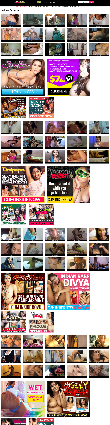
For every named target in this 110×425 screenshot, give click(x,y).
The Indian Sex (7, 362)
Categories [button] (53, 2)
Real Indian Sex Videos (62, 372)
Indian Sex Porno (87, 362)
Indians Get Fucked (61, 353)
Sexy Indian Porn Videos (63, 362)
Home (39, 2)
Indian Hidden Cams (35, 381)
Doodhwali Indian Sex (9, 353)
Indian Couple (60, 381)
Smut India (85, 353)
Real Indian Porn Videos (36, 372)
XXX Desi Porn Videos (9, 372)
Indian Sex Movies (8, 381)
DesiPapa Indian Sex (88, 381)
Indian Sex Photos (87, 372)
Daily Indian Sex (34, 353)
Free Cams (45, 2)
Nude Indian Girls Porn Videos (38, 362)
